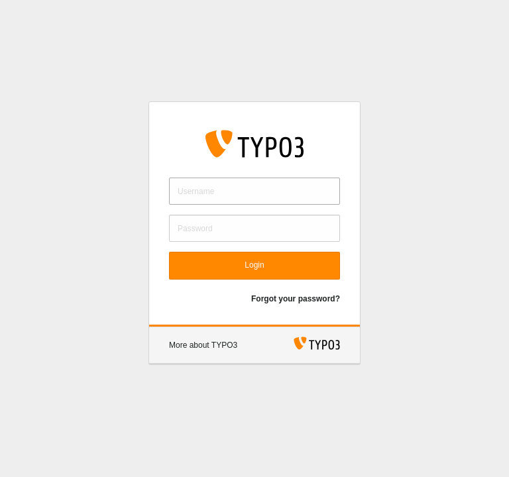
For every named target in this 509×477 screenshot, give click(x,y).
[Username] (254, 191)
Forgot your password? (295, 298)
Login (254, 265)
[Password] (254, 228)
